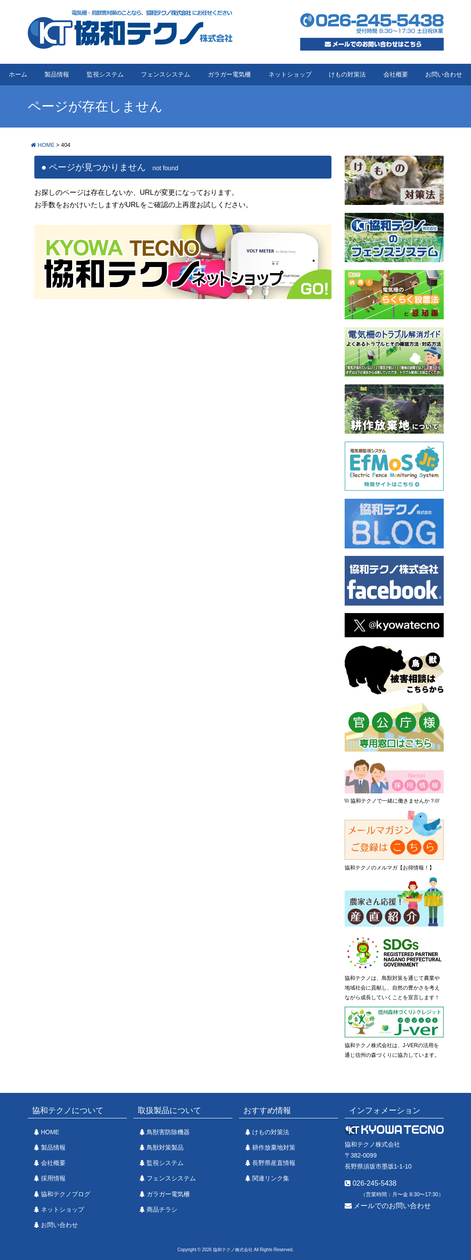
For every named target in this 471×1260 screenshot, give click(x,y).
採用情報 (53, 1178)
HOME (50, 1132)
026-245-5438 (371, 1183)
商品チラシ (162, 1209)
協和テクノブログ (65, 1194)
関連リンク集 (270, 1178)
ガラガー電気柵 (229, 74)
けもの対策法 (347, 74)
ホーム (18, 74)
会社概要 (395, 74)
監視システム (105, 74)
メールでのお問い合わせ (388, 1205)
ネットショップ (290, 74)
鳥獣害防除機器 (168, 1132)
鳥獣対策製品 (165, 1147)
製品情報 (56, 74)
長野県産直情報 (273, 1162)
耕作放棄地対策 (273, 1147)
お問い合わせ (443, 74)
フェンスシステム (165, 74)
